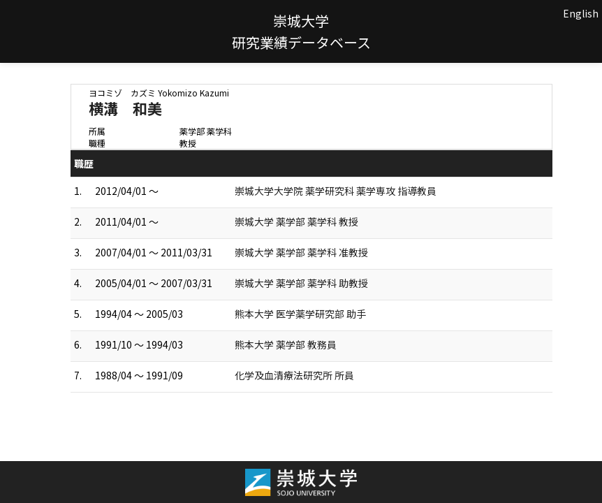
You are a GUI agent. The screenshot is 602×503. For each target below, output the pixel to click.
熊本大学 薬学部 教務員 (286, 344)
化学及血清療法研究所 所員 (294, 375)
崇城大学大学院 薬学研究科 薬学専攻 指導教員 (335, 191)
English (581, 13)
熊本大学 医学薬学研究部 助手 (300, 314)
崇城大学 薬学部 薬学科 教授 (296, 221)
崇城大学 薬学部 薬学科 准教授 (301, 252)
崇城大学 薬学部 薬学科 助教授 (301, 283)
